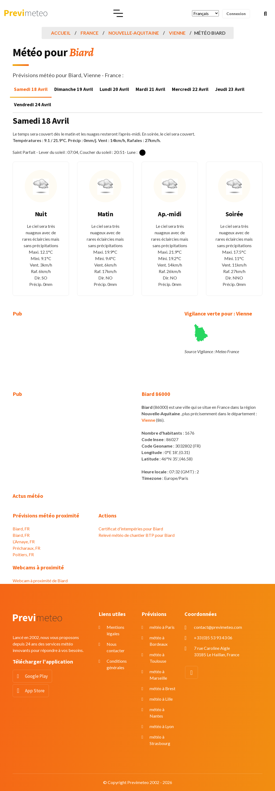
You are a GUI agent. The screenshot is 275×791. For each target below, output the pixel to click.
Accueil (61, 33)
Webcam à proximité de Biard (40, 580)
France (90, 33)
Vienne (177, 33)
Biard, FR (21, 528)
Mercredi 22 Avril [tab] (190, 89)
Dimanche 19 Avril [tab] (73, 89)
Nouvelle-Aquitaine (133, 33)
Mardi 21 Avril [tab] (150, 89)
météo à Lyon (162, 726)
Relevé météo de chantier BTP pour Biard (137, 535)
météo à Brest (162, 688)
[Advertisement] (52, 357)
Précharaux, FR (26, 548)
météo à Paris (162, 627)
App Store (35, 691)
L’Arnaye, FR (24, 541)
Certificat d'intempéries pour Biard (131, 528)
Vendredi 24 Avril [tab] (32, 104)
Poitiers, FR (23, 554)
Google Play (36, 676)
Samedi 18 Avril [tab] (31, 89)
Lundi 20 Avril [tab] (114, 89)
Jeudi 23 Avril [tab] (229, 89)
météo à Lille (161, 698)
